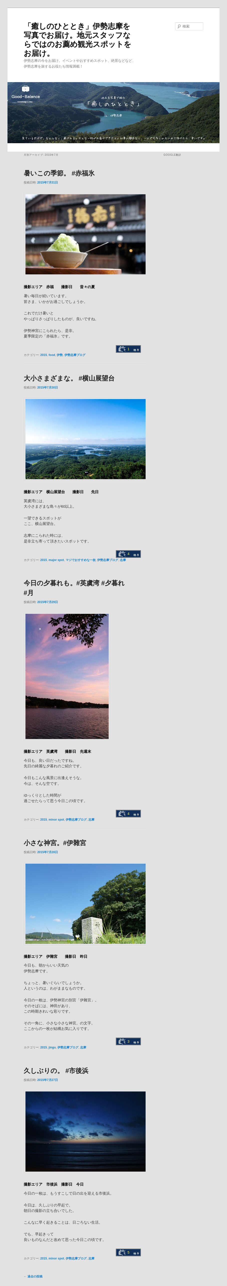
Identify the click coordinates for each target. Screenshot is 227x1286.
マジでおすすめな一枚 (81, 560)
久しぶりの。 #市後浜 (56, 1070)
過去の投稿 (33, 1276)
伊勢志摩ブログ (74, 355)
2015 (43, 355)
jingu (52, 1047)
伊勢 (60, 355)
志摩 (123, 560)
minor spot (56, 819)
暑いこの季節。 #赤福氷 (59, 173)
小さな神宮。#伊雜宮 (55, 843)
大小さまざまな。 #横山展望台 (69, 378)
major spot (56, 560)
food (52, 355)
